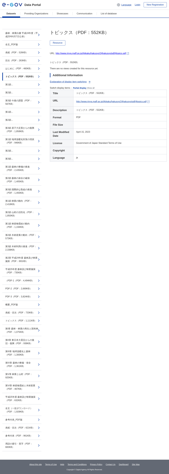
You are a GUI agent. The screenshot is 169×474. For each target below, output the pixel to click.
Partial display (79, 88)
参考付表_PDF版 (13, 419)
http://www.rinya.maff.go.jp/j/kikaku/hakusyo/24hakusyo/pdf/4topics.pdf (91, 53)
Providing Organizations (36, 13)
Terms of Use (51, 464)
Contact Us (110, 464)
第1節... (9, 84)
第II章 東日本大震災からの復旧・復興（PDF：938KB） (19, 342)
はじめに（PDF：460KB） (18, 68)
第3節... (9, 159)
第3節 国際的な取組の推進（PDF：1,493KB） (18, 191)
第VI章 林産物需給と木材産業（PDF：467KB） (20, 387)
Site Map (136, 464)
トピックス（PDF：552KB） (20, 76)
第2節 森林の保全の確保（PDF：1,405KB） (17, 180)
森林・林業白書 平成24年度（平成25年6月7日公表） (21, 35)
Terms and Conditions (77, 464)
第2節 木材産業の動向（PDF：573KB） (20, 237)
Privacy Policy (96, 464)
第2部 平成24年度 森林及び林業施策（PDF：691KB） (21, 259)
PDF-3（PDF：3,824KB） (18, 296)
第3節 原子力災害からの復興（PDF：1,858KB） (19, 130)
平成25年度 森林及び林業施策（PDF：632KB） (20, 398)
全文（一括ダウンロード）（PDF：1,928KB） (18, 410)
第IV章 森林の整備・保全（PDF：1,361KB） (18, 364)
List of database (109, 13)
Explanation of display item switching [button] (70, 82)
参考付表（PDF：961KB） (18, 436)
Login (137, 5)
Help (62, 464)
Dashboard (124, 464)
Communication (84, 13)
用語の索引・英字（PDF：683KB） (18, 445)
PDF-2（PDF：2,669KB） (18, 288)
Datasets (11, 13)
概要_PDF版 (11, 304)
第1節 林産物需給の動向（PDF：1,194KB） (17, 225)
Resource (57, 43)
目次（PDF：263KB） (16, 60)
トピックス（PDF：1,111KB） (20, 320)
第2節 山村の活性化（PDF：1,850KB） (19, 214)
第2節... (9, 92)
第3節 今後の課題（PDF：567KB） (18, 102)
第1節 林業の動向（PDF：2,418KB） (18, 202)
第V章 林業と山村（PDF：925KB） (18, 376)
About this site (35, 464)
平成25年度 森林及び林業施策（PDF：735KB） (20, 271)
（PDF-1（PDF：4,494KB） (19, 280)
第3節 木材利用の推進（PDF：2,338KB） (20, 248)
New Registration (155, 5)
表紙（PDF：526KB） (16, 52)
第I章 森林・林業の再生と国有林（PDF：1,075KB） (21, 330)
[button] (124, 5)
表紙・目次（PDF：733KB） (20, 312)
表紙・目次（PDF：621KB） (20, 428)
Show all (90, 88)
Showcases (62, 13)
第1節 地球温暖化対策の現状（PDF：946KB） (19, 141)
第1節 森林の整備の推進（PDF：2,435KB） (17, 168)
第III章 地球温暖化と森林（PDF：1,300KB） (17, 353)
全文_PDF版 (11, 44)
